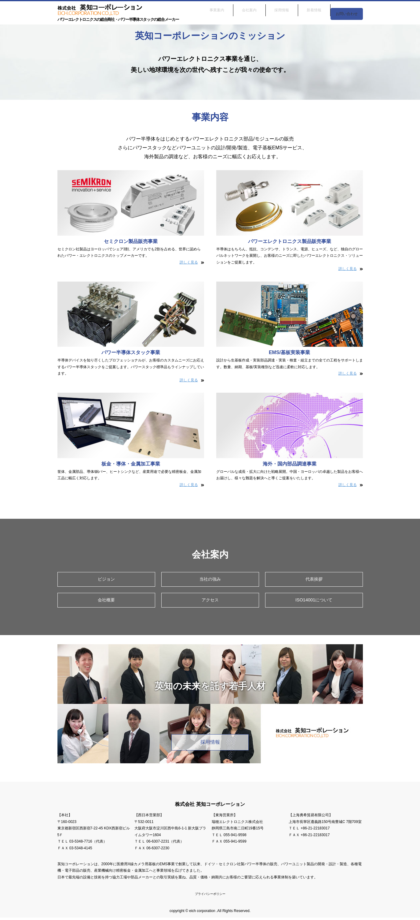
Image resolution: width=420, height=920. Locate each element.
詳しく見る (189, 262)
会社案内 (249, 8)
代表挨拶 (314, 579)
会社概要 (106, 601)
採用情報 (281, 8)
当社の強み (210, 579)
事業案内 (216, 8)
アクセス (210, 601)
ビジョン (106, 579)
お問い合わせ (347, 8)
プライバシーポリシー (210, 896)
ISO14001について (313, 601)
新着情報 (314, 8)
